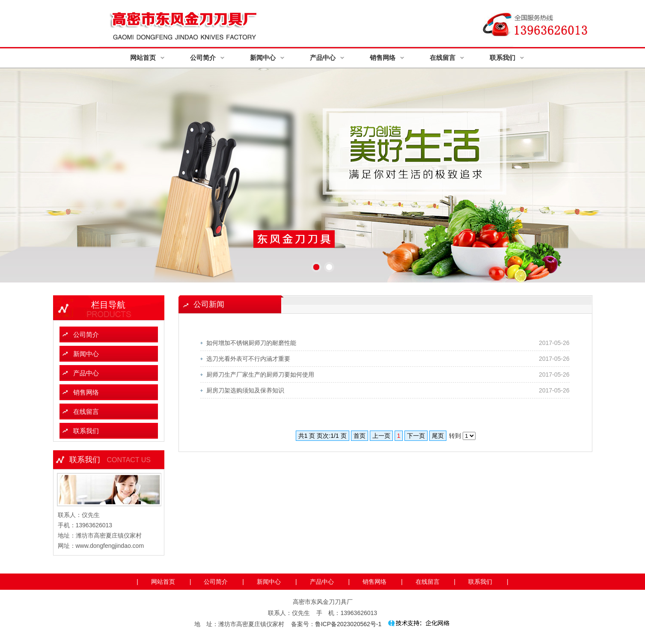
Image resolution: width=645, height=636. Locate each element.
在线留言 (442, 57)
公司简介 (203, 57)
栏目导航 (108, 304)
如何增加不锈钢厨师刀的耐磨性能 (251, 342)
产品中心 (323, 57)
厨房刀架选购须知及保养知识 (245, 390)
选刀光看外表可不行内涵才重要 (248, 358)
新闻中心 (263, 57)
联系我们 (502, 57)
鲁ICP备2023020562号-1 (348, 624)
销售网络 (382, 57)
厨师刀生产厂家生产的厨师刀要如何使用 (260, 374)
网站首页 (143, 57)
